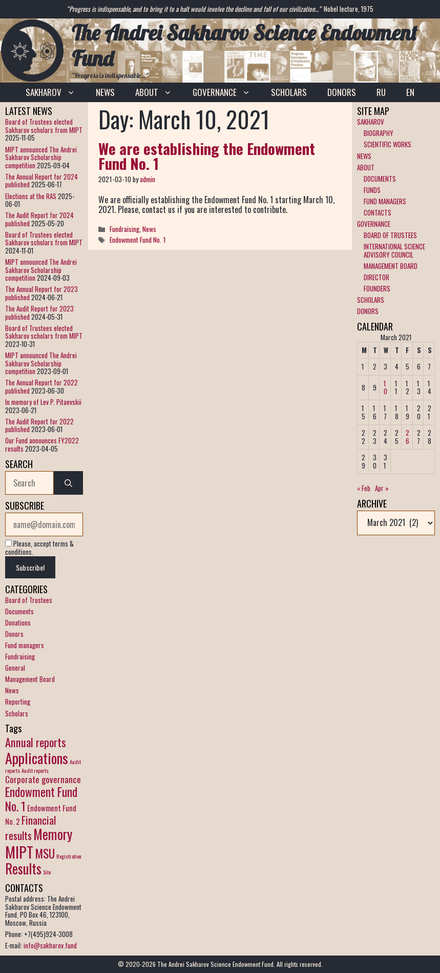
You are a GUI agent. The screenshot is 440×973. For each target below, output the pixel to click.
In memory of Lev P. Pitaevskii (43, 402)
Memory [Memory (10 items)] (52, 834)
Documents (19, 611)
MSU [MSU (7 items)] (45, 853)
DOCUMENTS (380, 178)
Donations (18, 622)
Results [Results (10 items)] (23, 869)
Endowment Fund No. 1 (138, 240)
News (149, 229)
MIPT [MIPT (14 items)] (19, 852)
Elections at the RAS (30, 196)
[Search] (68, 483)
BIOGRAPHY (378, 133)
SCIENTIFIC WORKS (387, 144)
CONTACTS (377, 212)
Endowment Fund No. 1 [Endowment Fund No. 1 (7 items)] (41, 799)
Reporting (17, 701)
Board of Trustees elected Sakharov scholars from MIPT (43, 125)
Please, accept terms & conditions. (39, 547)
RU (381, 92)
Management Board (30, 679)
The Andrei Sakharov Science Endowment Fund (244, 45)
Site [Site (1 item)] (47, 872)
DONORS (341, 92)
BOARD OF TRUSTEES (390, 235)
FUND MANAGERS (385, 201)
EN (410, 92)
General (15, 668)
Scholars (16, 713)
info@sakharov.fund (50, 945)
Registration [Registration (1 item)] (68, 856)
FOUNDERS (377, 288)
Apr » (382, 488)
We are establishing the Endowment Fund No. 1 (206, 155)
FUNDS (372, 190)
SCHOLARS (289, 92)
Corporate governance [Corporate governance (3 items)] (43, 779)
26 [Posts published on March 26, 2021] (407, 436)
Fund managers (24, 645)
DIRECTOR (376, 277)
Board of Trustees (28, 600)
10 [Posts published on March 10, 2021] (385, 387)
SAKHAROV (56, 92)
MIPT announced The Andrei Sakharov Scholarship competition (41, 157)
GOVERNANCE (227, 92)
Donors (14, 634)
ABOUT (158, 92)
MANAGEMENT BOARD (390, 266)
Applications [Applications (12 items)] (36, 757)
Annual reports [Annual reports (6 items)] (35, 741)
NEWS (105, 92)
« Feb (363, 488)
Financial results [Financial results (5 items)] (30, 827)
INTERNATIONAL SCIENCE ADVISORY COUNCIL (394, 250)
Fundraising (124, 229)
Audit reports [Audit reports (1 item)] (35, 770)
